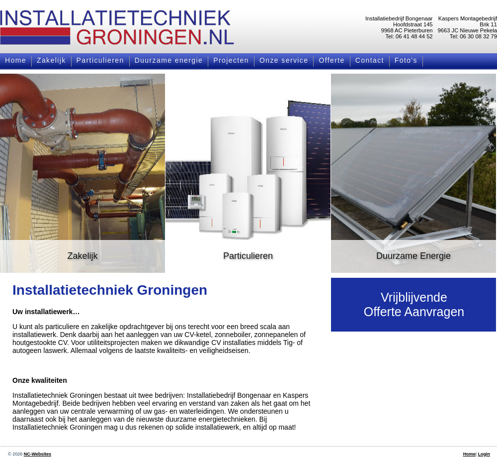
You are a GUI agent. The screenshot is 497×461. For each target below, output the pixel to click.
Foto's (406, 60)
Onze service (284, 60)
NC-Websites (37, 454)
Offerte (331, 60)
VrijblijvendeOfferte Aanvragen (414, 304)
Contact (369, 60)
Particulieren (100, 60)
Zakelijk (51, 60)
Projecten (231, 60)
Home (15, 60)
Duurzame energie (169, 60)
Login (484, 454)
